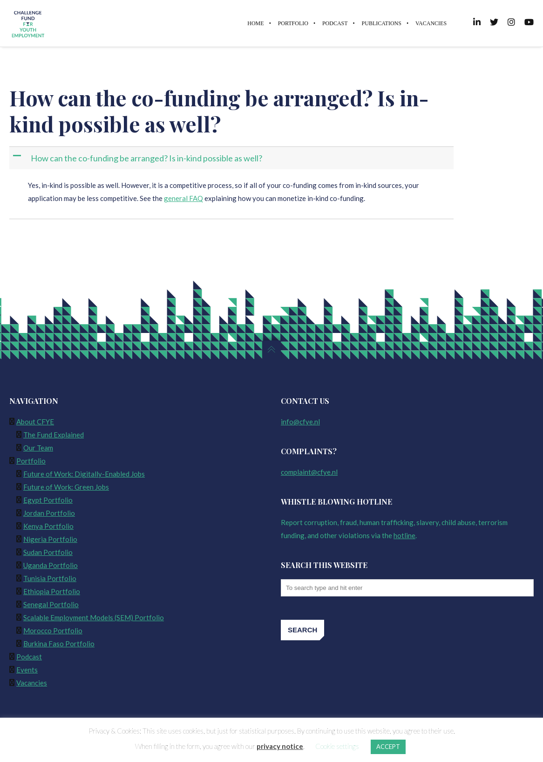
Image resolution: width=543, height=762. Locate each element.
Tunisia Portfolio (49, 578)
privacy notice (280, 746)
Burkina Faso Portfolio (59, 643)
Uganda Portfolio (50, 565)
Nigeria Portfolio (50, 539)
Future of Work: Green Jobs (66, 487)
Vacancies (31, 683)
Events (27, 669)
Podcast (29, 656)
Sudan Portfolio (48, 552)
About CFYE (35, 421)
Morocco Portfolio (52, 630)
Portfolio (31, 461)
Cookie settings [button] (337, 746)
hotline (404, 535)
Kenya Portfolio (48, 526)
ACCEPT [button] (388, 746)
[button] (232, 158)
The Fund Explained (53, 434)
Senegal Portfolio (51, 604)
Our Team (38, 447)
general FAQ (183, 198)
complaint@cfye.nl (309, 472)
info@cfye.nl (300, 421)
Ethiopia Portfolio (51, 591)
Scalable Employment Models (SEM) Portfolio (93, 617)
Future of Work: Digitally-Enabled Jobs (84, 474)
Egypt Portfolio (48, 500)
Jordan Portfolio (49, 513)
